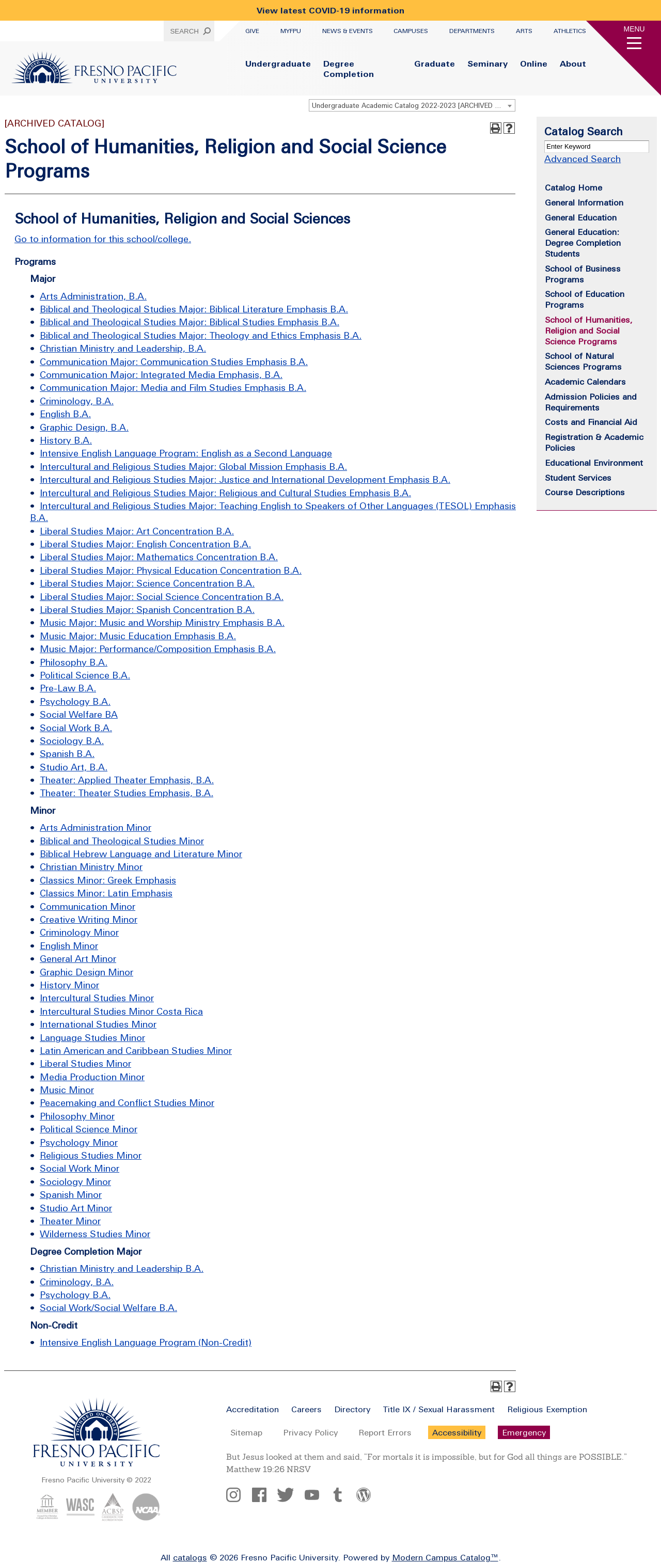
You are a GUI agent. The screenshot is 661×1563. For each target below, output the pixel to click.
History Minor (69, 985)
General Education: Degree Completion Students (583, 242)
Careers (306, 1409)
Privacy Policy (310, 1432)
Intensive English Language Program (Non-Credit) (145, 1342)
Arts (524, 31)
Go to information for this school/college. (102, 238)
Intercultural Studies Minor (97, 997)
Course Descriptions (585, 492)
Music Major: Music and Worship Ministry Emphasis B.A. (162, 622)
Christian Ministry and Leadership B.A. (121, 1268)
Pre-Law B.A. (68, 688)
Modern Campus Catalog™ (445, 1557)
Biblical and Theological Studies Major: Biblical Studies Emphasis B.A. (189, 322)
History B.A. (66, 440)
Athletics (570, 31)
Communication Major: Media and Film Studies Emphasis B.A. (173, 387)
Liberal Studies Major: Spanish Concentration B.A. (147, 609)
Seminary (487, 63)
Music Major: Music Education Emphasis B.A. (138, 635)
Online (533, 63)
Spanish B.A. (67, 753)
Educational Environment (594, 462)
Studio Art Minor (76, 1208)
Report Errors (385, 1432)
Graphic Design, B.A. (84, 427)
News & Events (347, 31)
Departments (472, 31)
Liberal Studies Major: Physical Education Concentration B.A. (171, 570)
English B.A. (65, 413)
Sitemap (246, 1432)
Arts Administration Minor (95, 827)
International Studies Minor (98, 1024)
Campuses (411, 31)
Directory (352, 1409)
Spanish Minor (71, 1194)
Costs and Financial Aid (591, 422)
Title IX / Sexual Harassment (439, 1409)
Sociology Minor (75, 1181)
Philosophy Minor (77, 1116)
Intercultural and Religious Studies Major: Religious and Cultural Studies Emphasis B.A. (225, 492)
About (573, 63)
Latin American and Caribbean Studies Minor (136, 1050)
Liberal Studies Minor (85, 1063)
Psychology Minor (79, 1142)
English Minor (69, 945)
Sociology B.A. (72, 740)
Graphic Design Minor (86, 972)
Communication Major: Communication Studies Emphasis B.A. (174, 361)
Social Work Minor (79, 1168)
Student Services (578, 477)
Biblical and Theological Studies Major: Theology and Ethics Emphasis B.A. (200, 335)
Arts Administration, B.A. (93, 296)
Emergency (524, 1432)
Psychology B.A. (75, 701)
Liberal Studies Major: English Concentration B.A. (145, 544)
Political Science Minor (88, 1129)
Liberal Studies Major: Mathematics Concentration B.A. (159, 556)
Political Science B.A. (85, 675)
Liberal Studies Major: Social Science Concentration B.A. (162, 596)
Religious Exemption (547, 1409)
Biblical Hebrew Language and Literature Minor (141, 853)
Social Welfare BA (79, 714)
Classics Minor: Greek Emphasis (108, 880)
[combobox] (412, 105)
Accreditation (252, 1409)
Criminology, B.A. (77, 401)
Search (184, 31)
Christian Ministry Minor (91, 866)
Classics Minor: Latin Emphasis (106, 893)
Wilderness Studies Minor (95, 1233)
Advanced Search (582, 158)
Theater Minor (70, 1220)
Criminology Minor (79, 932)
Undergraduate (278, 63)
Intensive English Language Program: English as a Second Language (186, 453)
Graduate (434, 63)
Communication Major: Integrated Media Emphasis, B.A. (161, 374)
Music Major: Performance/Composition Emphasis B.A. (158, 648)
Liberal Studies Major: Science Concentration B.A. (147, 583)
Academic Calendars (585, 381)
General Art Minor (78, 958)
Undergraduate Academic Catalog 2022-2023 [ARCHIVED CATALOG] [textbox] (413, 105)
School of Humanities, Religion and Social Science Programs (589, 330)
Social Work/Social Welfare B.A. (108, 1307)
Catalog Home (573, 187)
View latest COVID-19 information (330, 10)
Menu (634, 29)
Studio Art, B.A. (73, 767)
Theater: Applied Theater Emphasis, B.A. (127, 780)
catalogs (190, 1557)
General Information (584, 202)
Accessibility (456, 1432)
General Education (581, 217)
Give (252, 31)
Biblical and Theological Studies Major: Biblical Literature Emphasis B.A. (194, 309)
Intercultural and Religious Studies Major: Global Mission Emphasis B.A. (193, 466)
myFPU (290, 31)
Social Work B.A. (76, 727)
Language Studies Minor (92, 1037)
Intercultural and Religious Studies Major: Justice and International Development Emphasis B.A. (245, 479)
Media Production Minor (92, 1076)
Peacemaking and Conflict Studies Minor (127, 1102)
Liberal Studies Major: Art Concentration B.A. (137, 531)
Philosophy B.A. (73, 662)
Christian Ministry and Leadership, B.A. (123, 348)
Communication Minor (87, 906)
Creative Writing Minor (88, 919)
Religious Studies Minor (90, 1155)
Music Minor (67, 1089)
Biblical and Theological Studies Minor (122, 840)
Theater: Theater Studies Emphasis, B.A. (126, 792)
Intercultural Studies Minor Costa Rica (121, 1011)
